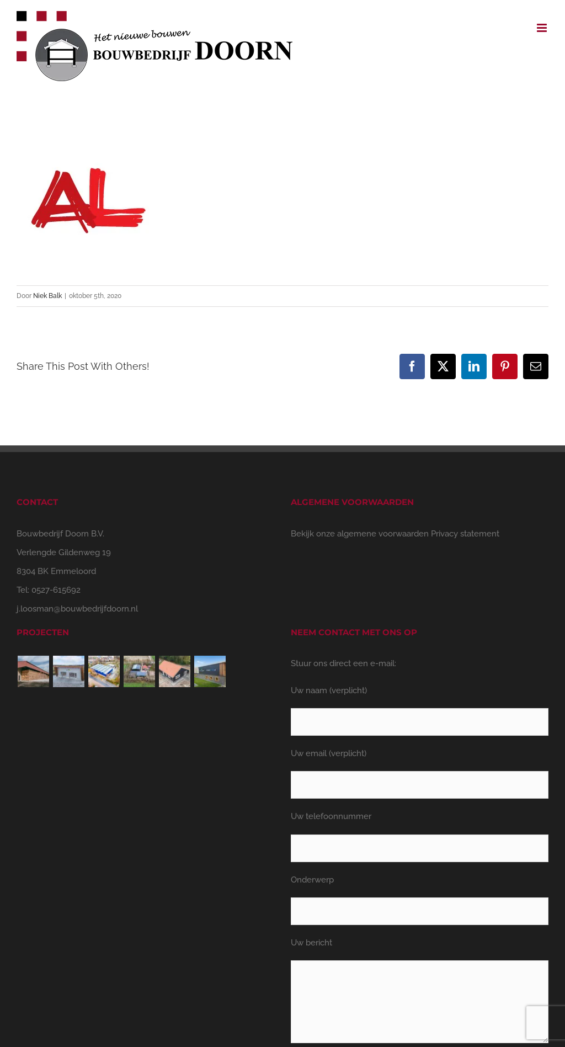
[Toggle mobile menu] (542, 28)
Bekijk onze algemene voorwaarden (360, 534)
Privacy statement (465, 534)
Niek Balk (47, 296)
